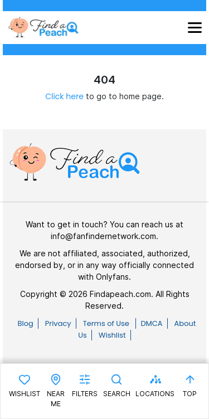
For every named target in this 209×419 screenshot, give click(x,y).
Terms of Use (107, 323)
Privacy (58, 323)
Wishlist (112, 335)
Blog (25, 323)
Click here (64, 96)
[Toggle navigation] (195, 28)
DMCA (151, 323)
